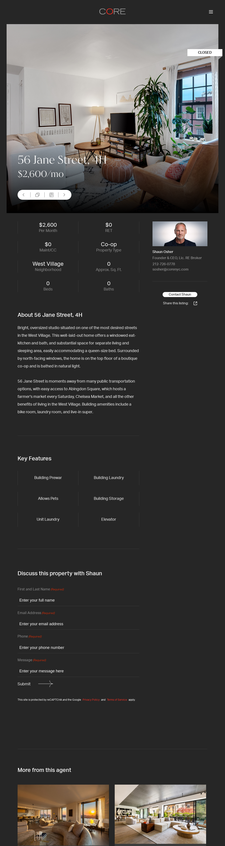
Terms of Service (117, 699)
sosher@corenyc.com (170, 269)
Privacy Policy (91, 699)
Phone (30, 636)
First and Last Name (41, 589)
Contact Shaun (180, 294)
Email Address (36, 613)
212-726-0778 (163, 264)
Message (32, 660)
